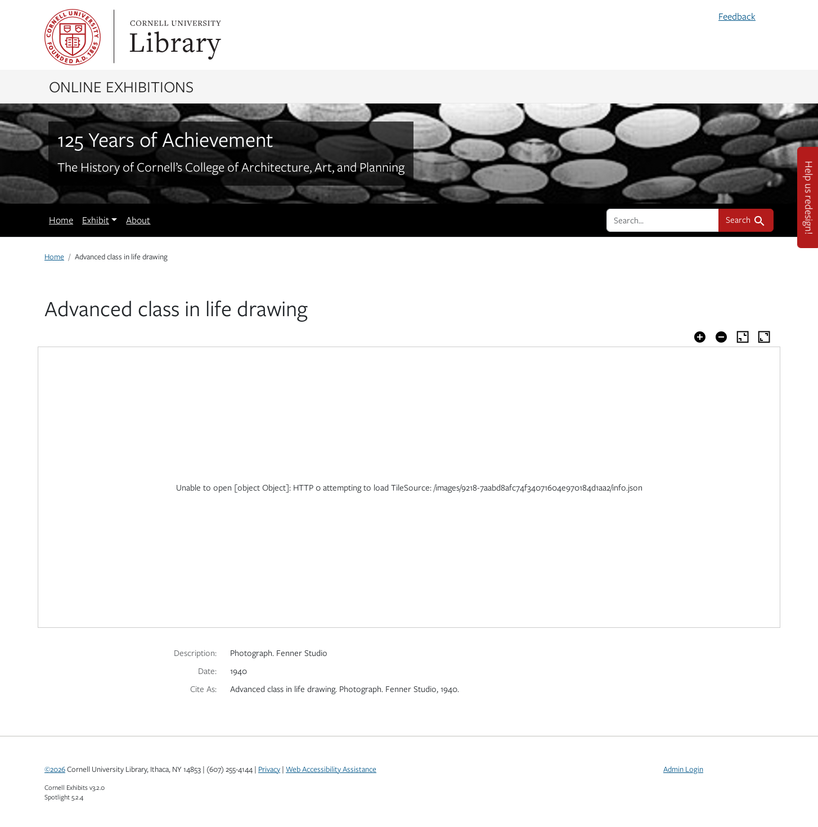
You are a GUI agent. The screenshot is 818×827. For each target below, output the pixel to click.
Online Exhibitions (121, 86)
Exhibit (95, 220)
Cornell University (72, 37)
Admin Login (683, 769)
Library (174, 37)
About (138, 220)
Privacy (269, 769)
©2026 (54, 769)
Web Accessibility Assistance (331, 769)
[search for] (662, 220)
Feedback (737, 16)
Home (61, 220)
